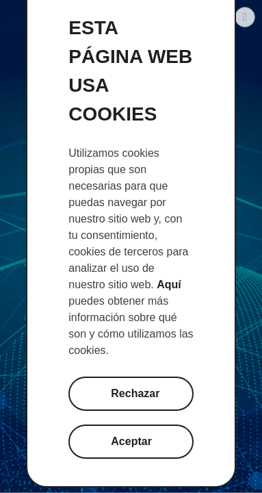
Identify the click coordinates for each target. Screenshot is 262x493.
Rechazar (135, 393)
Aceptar (131, 441)
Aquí (169, 284)
